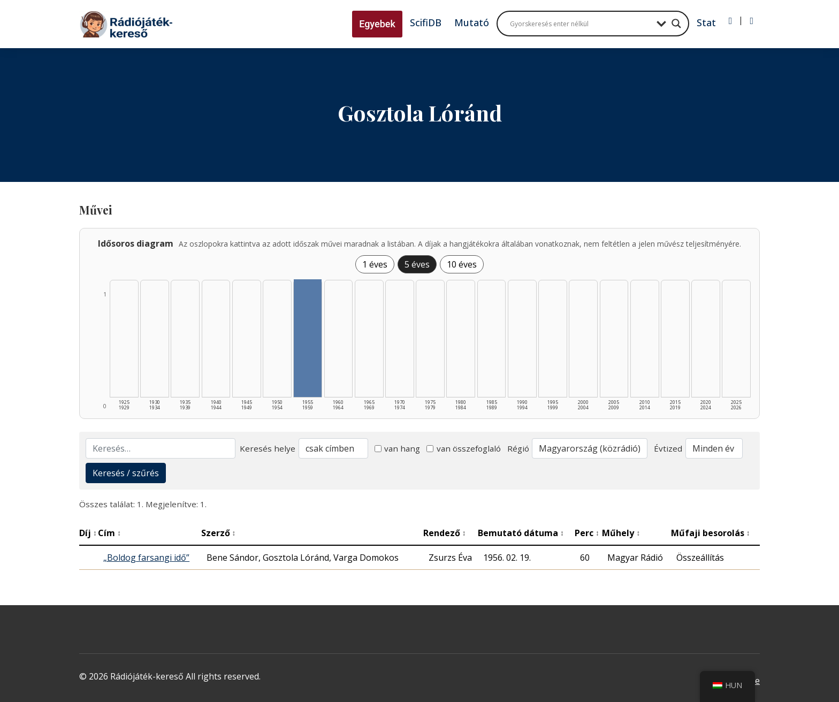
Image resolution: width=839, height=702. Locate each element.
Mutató (471, 22)
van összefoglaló (463, 448)
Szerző (218, 533)
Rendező (444, 533)
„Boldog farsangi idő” (146, 557)
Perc (587, 533)
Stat (706, 22)
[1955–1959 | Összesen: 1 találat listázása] (308, 338)
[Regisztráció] (751, 21)
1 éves (374, 264)
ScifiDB (425, 22)
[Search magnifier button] (676, 23)
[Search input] (580, 23)
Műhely (621, 533)
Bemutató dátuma (521, 533)
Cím (109, 533)
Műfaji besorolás (710, 533)
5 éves (417, 264)
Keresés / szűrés (126, 473)
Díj (88, 533)
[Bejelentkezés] (730, 21)
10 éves (462, 264)
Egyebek (377, 23)
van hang (398, 448)
